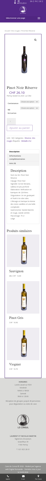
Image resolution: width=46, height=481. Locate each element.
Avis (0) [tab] (12, 163)
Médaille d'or (26, 141)
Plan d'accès (38, 477)
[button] (35, 40)
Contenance (13, 103)
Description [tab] (14, 151)
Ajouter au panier (19, 128)
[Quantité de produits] (11, 121)
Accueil (7, 31)
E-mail (23, 477)
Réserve (28, 138)
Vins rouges (15, 31)
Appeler (8, 477)
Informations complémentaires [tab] (17, 157)
